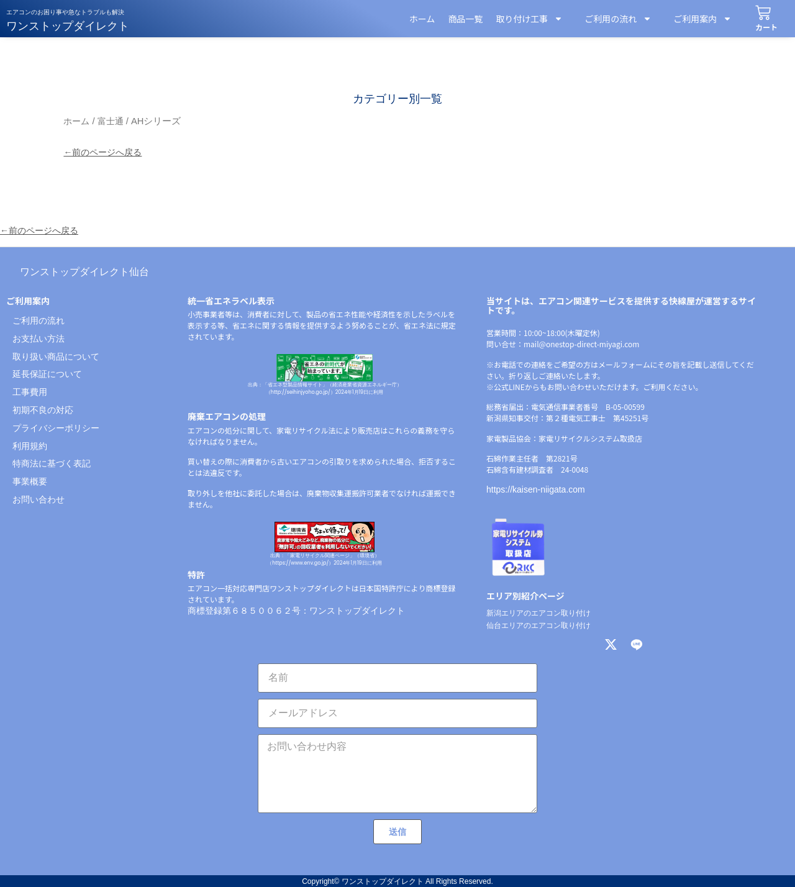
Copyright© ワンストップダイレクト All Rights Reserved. (397, 881)
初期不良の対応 (42, 410)
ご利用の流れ (614, 18)
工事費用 (29, 392)
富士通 (111, 121)
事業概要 (29, 481)
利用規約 (29, 446)
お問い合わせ (38, 499)
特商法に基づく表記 (51, 463)
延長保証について (47, 374)
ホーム (422, 18)
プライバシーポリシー (55, 428)
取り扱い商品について (55, 357)
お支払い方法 (38, 338)
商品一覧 (465, 18)
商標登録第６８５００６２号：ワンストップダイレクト (296, 611)
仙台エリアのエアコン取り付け (538, 625)
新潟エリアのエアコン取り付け (538, 613)
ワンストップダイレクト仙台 (84, 271)
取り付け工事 (529, 18)
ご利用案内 (698, 18)
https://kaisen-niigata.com (535, 489)
